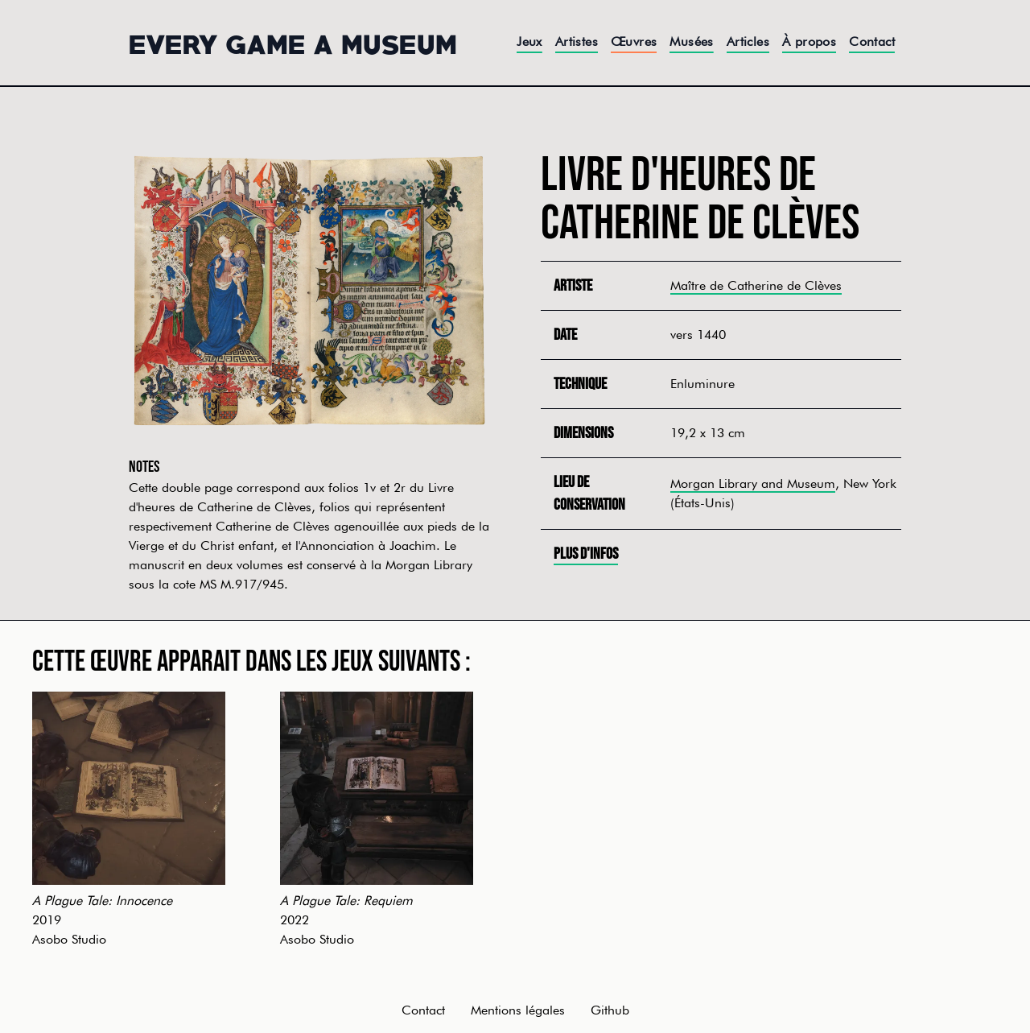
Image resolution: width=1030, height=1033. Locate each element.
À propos (809, 41)
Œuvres (634, 41)
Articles (748, 41)
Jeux (529, 41)
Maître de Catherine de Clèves (756, 285)
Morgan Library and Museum (752, 483)
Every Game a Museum (293, 43)
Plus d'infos (586, 554)
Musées (691, 41)
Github (610, 1010)
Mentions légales (518, 1010)
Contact (872, 41)
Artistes (576, 41)
